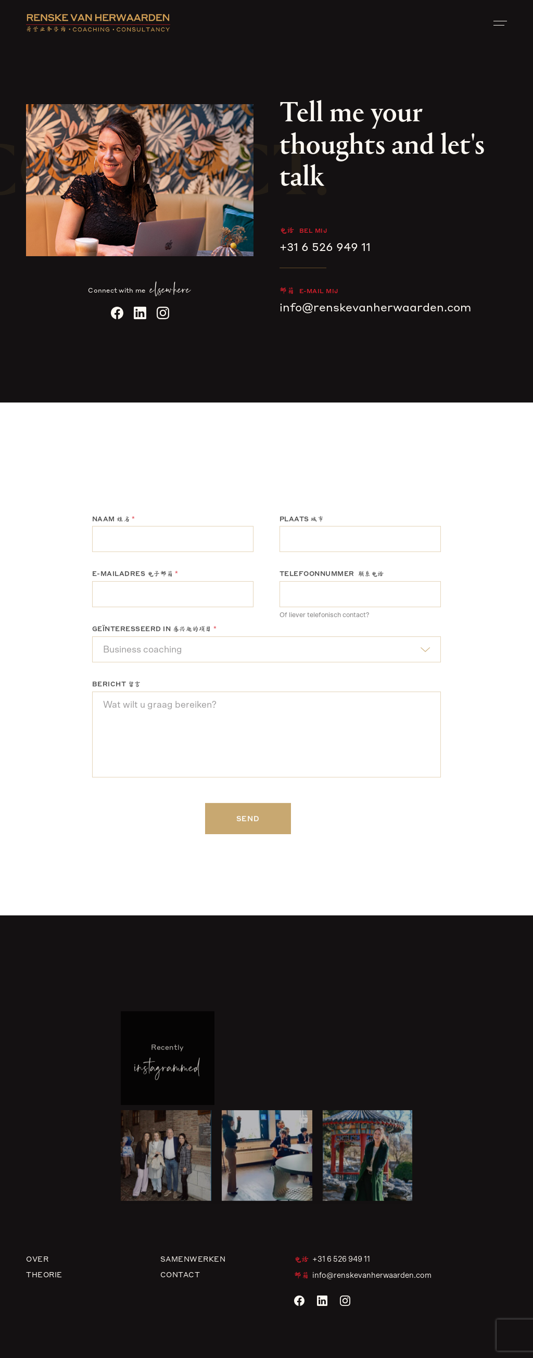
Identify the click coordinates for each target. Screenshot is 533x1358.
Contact (180, 1274)
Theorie (44, 1274)
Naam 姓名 (113, 520)
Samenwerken (193, 1258)
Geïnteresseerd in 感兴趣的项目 (154, 630)
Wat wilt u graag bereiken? (266, 736)
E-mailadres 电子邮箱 (135, 575)
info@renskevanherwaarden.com (375, 307)
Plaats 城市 (302, 520)
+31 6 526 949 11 (325, 247)
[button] (166, 1157)
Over (37, 1258)
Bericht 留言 (116, 685)
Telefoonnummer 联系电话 (332, 575)
